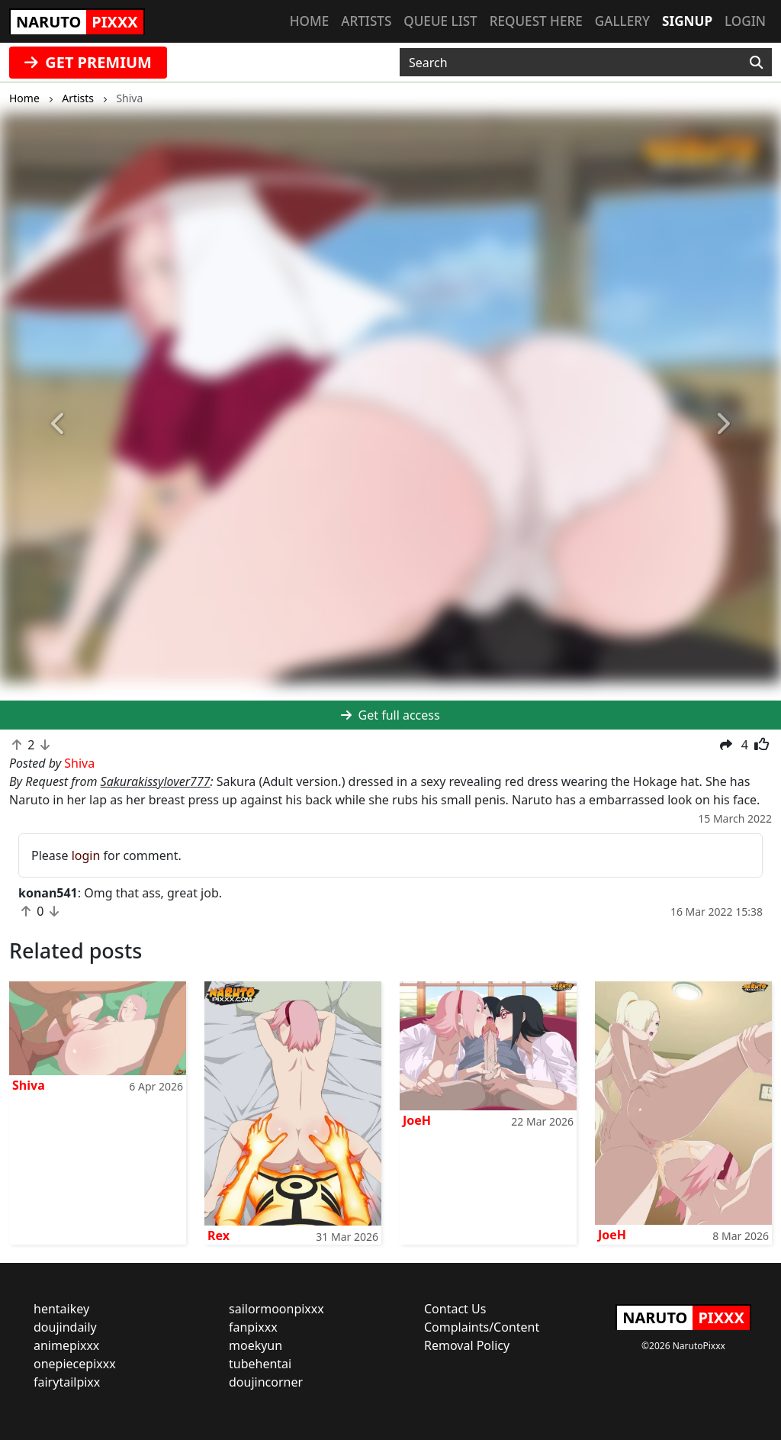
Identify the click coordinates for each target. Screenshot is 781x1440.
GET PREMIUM (88, 62)
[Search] (756, 62)
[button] (58, 424)
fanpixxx (253, 1327)
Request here (536, 21)
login (86, 855)
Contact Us (455, 1308)
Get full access (390, 715)
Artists (366, 21)
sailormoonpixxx (276, 1308)
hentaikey (61, 1308)
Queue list (440, 21)
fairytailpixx (67, 1382)
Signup (687, 21)
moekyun (255, 1345)
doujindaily (65, 1327)
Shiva (28, 1085)
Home (309, 21)
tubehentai (260, 1363)
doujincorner (266, 1382)
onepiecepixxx (75, 1363)
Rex (218, 1235)
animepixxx (66, 1345)
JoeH (417, 1120)
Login (745, 21)
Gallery (622, 21)
